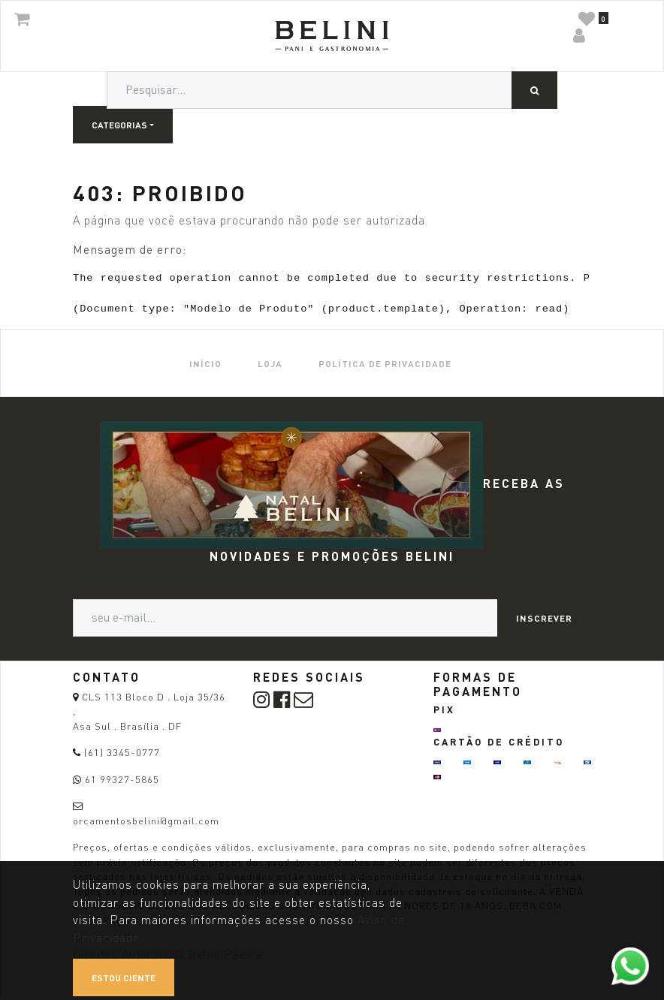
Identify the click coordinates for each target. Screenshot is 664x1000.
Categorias (119, 124)
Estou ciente (123, 977)
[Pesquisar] (534, 90)
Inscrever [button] (544, 618)
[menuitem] (205, 363)
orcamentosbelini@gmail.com (146, 821)
